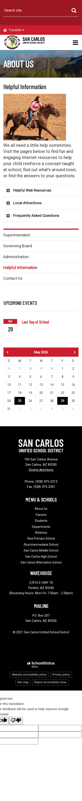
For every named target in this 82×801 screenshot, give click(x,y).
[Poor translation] (16, 721)
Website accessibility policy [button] (29, 674)
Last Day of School (35, 321)
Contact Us (13, 278)
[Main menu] (75, 42)
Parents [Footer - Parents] (41, 515)
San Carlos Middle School (41, 550)
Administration (16, 256)
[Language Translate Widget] (18, 30)
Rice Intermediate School (41, 544)
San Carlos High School (41, 556)
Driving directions (41, 470)
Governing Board (17, 246)
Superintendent (16, 235)
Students (41, 520)
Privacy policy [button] (61, 674)
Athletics (41, 532)
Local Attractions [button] (27, 203)
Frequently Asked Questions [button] (36, 215)
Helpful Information (20, 267)
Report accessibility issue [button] (50, 682)
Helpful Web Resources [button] (32, 190)
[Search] (74, 10)
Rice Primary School (41, 538)
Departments (41, 526)
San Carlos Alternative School (41, 562)
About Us (41, 508)
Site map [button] (22, 682)
